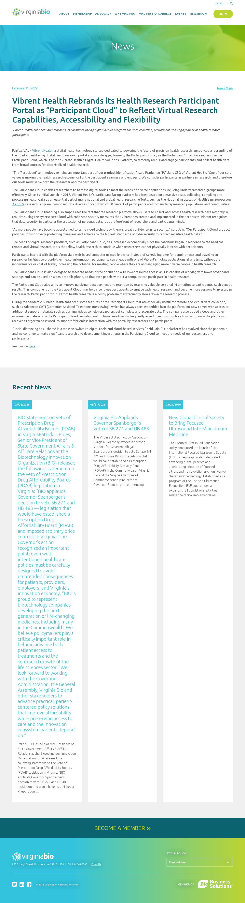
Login (218, 3)
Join (223, 14)
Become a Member (119, 828)
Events (180, 13)
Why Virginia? (125, 13)
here (32, 346)
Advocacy (103, 13)
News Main (225, 88)
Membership (82, 13)
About (64, 13)
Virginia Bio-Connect (155, 13)
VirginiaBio (31, 13)
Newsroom (198, 13)
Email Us (96, 864)
